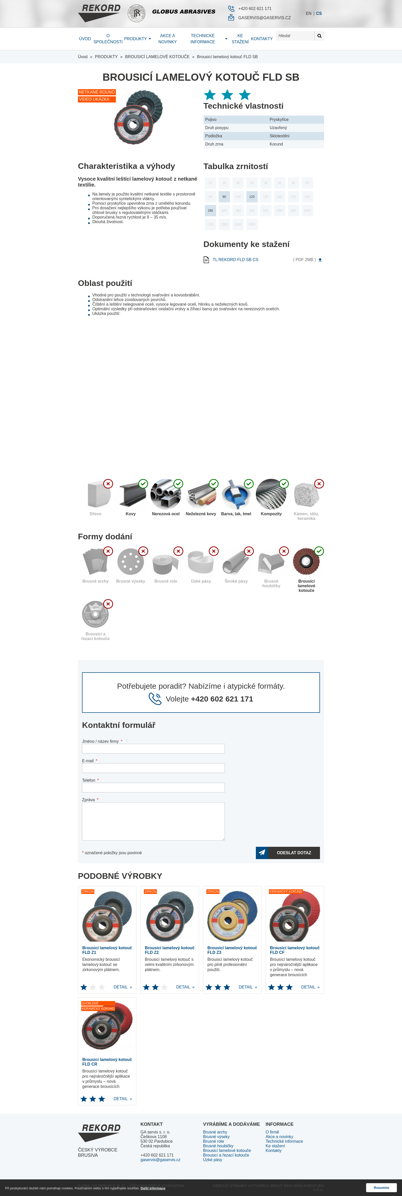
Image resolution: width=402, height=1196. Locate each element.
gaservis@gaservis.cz (264, 18)
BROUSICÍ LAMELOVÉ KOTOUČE (157, 57)
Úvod (85, 39)
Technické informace (202, 39)
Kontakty (262, 39)
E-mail (88, 761)
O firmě (272, 1132)
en (308, 14)
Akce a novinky (167, 39)
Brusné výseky (216, 1137)
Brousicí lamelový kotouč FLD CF (295, 950)
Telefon (88, 780)
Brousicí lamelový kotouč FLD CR (107, 1061)
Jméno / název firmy (100, 741)
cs (319, 14)
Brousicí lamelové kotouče (227, 1150)
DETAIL (104, 987)
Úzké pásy (212, 1160)
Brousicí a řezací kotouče (226, 1155)
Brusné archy (215, 1132)
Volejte (209, 699)
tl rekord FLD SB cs (245, 260)
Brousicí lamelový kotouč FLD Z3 (232, 950)
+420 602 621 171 (255, 8)
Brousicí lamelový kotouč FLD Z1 (107, 950)
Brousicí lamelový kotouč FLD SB (227, 57)
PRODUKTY (106, 57)
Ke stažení (240, 39)
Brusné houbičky (218, 1146)
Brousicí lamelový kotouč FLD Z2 (170, 950)
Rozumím (381, 1188)
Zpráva (88, 800)
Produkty (135, 39)
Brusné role (213, 1141)
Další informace (152, 1188)
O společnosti (108, 39)
